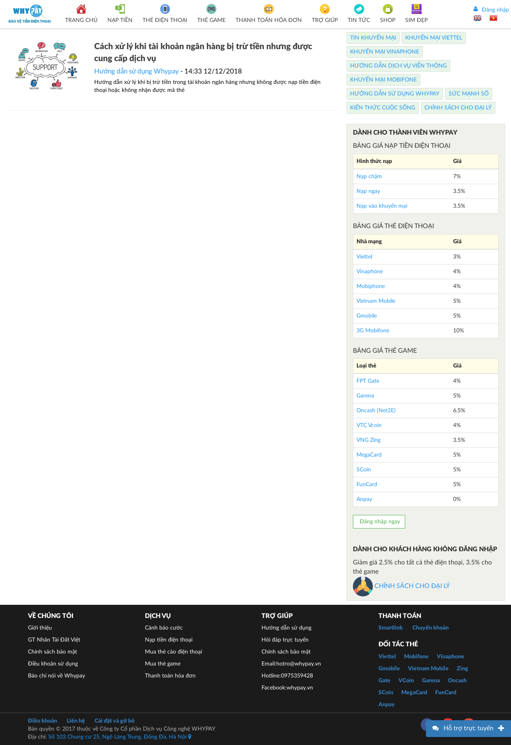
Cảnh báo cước (164, 628)
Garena (365, 396)
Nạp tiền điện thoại (168, 640)
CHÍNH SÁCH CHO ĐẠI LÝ (401, 586)
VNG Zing (368, 440)
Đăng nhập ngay (379, 521)
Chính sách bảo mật (52, 652)
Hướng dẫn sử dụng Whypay (136, 71)
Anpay (364, 499)
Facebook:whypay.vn (287, 688)
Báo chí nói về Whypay (56, 676)
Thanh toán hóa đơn (170, 676)
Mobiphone (371, 286)
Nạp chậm (369, 176)
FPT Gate (368, 381)
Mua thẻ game (162, 664)
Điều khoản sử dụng (53, 664)
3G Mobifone (373, 331)
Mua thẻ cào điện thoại (173, 652)
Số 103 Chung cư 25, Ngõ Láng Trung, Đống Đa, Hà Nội (119, 737)
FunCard (367, 484)
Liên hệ (76, 721)
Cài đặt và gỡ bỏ (115, 721)
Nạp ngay (368, 191)
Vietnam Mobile (376, 301)
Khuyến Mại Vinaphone (384, 52)
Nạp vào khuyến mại (382, 206)
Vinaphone (370, 271)
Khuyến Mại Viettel (433, 38)
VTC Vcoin (369, 425)
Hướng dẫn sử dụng (286, 628)
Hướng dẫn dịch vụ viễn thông (398, 66)
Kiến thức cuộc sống (382, 108)
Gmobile (367, 316)
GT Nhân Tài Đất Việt (54, 640)
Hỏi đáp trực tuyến (285, 640)
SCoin (364, 470)
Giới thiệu (40, 628)
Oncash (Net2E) (376, 410)
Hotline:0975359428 (287, 676)
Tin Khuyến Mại (373, 38)
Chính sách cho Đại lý (458, 108)
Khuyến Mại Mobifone (383, 80)
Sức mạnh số (469, 94)
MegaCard (369, 455)
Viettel (364, 257)
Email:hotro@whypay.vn (291, 664)
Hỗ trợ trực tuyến (468, 728)
